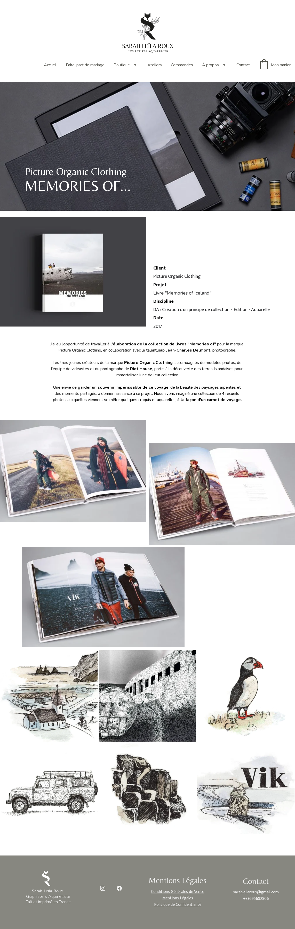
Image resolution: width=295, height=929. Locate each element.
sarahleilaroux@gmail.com (256, 892)
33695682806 (257, 897)
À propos (210, 65)
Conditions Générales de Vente (178, 892)
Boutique (122, 65)
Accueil (50, 65)
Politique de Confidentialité (177, 903)
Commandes (182, 65)
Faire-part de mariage (85, 65)
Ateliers (154, 65)
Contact (243, 65)
